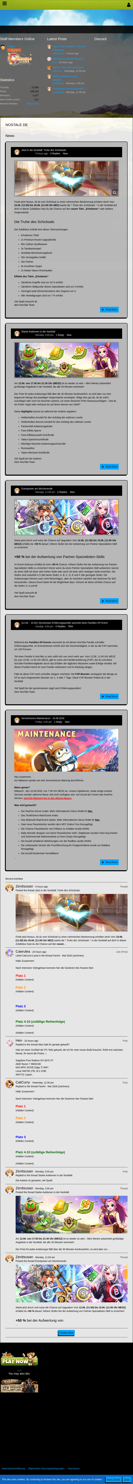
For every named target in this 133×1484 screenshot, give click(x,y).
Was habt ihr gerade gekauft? (68, 58)
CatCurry (57, 71)
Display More (67, 1332)
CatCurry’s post (30, 955)
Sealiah (11, 46)
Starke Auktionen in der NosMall (38, 331)
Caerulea (23, 951)
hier (90, 811)
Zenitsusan (58, 53)
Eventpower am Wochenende (68, 88)
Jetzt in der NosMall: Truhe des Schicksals (43, 150)
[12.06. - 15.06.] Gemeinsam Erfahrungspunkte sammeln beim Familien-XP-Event (64, 622)
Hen (55, 62)
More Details (113, 1479)
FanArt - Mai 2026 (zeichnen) (68, 67)
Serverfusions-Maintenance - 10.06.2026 (42, 718)
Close (127, 1479)
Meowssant (33, 103)
